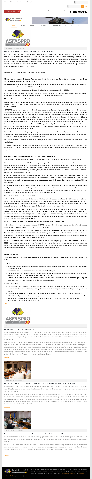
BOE (5, 2)
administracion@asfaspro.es (69, 473)
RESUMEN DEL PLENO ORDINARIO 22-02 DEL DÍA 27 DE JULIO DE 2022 (29, 52)
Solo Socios (68, 26)
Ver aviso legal (19, 476)
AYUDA (78, 26)
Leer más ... (7, 303)
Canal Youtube (11, 2)
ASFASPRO (23, 26)
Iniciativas (33, 26)
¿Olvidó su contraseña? (23, 2)
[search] (56, 10)
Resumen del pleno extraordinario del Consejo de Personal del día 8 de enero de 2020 (34, 434)
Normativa (44, 26)
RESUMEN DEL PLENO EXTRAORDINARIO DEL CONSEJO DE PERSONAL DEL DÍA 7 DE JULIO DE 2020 (39, 384)
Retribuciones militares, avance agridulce (19, 329)
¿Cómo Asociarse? (35, 2)
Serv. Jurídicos (56, 26)
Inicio (14, 26)
